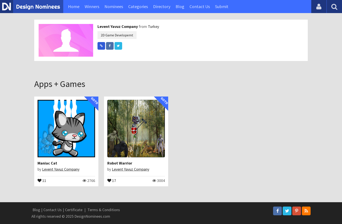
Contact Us (200, 6)
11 (42, 180)
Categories (138, 6)
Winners (92, 6)
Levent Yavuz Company (118, 26)
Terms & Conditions (103, 209)
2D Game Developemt (117, 35)
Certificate (73, 209)
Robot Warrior (119, 163)
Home (73, 6)
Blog (180, 6)
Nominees (113, 6)
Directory (161, 6)
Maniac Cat (47, 163)
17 (111, 180)
